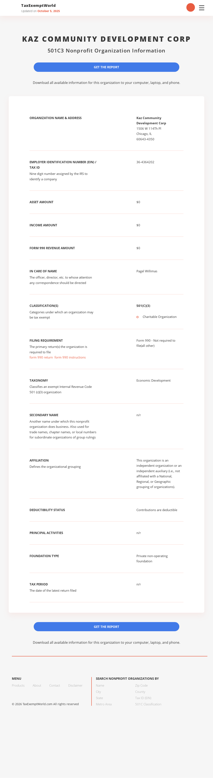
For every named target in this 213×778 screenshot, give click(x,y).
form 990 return (41, 357)
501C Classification (148, 704)
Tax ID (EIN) (143, 698)
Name (100, 685)
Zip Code (141, 685)
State (99, 698)
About (37, 685)
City (98, 692)
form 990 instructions (70, 357)
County (140, 692)
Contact (54, 685)
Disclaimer (75, 685)
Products (18, 685)
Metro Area (104, 704)
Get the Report (106, 67)
